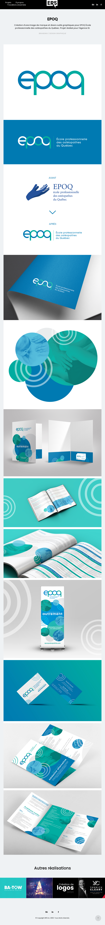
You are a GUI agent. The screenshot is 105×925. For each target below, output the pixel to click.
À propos (20, 2)
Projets (8, 2)
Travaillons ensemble (16, 5)
